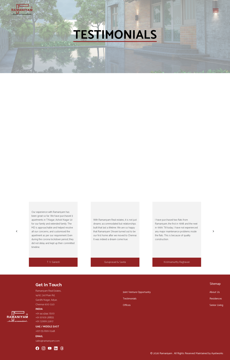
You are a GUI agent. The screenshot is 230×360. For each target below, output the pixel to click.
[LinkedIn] (56, 349)
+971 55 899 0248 (45, 331)
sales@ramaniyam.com (48, 341)
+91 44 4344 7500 (45, 314)
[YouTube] (49, 349)
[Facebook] (37, 349)
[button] (16, 231)
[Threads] (62, 349)
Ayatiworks (217, 353)
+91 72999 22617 (44, 321)
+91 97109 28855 (45, 318)
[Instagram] (43, 349)
